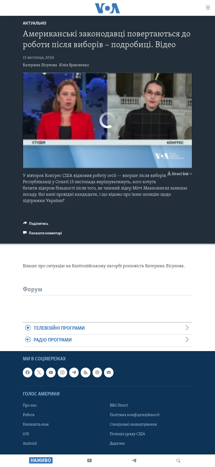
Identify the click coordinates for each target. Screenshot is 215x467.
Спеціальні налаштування (133, 425)
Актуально (34, 23)
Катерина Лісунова (40, 65)
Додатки (117, 444)
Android (30, 444)
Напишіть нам (36, 425)
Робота (29, 415)
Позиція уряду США (127, 434)
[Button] (35, 225)
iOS (26, 434)
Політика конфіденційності (135, 415)
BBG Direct (119, 406)
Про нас (30, 406)
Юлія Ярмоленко (74, 65)
